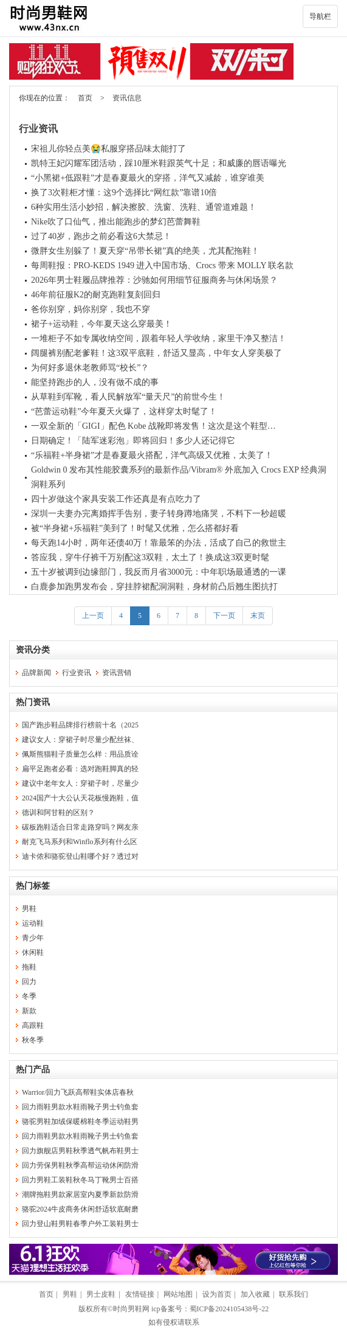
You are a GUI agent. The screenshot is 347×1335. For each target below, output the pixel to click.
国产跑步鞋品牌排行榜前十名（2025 (80, 725)
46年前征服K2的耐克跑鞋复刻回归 (95, 294)
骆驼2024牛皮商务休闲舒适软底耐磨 (80, 1209)
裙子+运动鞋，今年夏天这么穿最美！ (101, 323)
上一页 (93, 615)
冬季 (29, 996)
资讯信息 (127, 98)
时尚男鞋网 (131, 1309)
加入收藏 (255, 1294)
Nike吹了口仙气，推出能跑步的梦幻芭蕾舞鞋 (116, 221)
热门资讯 (33, 702)
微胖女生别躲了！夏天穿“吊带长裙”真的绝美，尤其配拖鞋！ (145, 250)
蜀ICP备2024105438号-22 (229, 1309)
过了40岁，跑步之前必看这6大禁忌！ (101, 236)
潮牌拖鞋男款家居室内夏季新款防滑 (80, 1194)
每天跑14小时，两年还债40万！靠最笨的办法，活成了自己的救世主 (158, 542)
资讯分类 (33, 649)
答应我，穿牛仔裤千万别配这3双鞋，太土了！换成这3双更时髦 (150, 557)
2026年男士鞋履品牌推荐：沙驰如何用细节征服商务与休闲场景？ (154, 280)
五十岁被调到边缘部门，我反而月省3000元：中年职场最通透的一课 (158, 572)
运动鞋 (33, 923)
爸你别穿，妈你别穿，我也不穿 (90, 309)
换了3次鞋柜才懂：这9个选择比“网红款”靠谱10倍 (124, 192)
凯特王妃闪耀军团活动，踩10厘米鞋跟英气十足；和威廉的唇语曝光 (158, 163)
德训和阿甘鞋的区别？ (58, 812)
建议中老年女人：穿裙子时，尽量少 (80, 783)
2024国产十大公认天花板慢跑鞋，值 (80, 798)
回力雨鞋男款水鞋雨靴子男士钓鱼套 (80, 1107)
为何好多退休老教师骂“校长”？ (90, 367)
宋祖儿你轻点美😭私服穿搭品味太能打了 (108, 148)
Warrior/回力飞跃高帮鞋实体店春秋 (78, 1092)
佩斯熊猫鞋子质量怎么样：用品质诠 (80, 754)
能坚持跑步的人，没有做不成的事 (95, 382)
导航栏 (320, 16)
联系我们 (293, 1294)
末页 (257, 615)
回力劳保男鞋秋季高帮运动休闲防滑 (80, 1165)
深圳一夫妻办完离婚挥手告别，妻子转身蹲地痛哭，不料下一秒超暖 (158, 513)
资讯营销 (116, 672)
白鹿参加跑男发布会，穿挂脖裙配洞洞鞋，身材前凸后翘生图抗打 (154, 586)
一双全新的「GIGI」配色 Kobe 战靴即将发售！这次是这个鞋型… (153, 426)
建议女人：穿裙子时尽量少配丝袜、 (80, 739)
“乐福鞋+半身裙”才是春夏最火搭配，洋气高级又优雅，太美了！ (152, 455)
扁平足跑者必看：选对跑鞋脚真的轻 (80, 769)
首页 (85, 98)
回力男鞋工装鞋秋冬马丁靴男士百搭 (80, 1180)
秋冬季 (33, 1040)
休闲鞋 (33, 952)
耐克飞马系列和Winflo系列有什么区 (79, 841)
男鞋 (29, 908)
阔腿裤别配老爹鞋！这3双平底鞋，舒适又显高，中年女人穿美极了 (156, 353)
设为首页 (217, 1294)
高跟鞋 (33, 1025)
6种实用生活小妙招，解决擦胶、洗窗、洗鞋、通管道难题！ (143, 207)
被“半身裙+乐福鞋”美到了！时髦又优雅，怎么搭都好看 (135, 528)
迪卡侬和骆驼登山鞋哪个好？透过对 (80, 856)
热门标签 (33, 885)
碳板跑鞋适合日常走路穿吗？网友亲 (80, 827)
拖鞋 (29, 967)
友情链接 (139, 1294)
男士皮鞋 (100, 1294)
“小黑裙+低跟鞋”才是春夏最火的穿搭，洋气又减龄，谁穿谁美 (147, 177)
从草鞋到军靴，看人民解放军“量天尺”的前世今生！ (128, 396)
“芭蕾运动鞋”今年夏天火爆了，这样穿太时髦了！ (124, 411)
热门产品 (33, 1069)
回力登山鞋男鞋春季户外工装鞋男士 (80, 1223)
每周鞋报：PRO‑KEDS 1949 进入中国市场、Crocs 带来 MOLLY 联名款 (162, 265)
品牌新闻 (36, 672)
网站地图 (178, 1294)
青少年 (33, 938)
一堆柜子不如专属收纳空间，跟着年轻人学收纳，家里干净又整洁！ (158, 338)
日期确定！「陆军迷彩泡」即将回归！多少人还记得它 (133, 440)
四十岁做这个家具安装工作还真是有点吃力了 (116, 499)
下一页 (224, 615)
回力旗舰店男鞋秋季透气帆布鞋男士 (80, 1150)
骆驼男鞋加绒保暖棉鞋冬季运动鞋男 (80, 1121)
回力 (29, 981)
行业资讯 (38, 128)
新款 (29, 1011)
